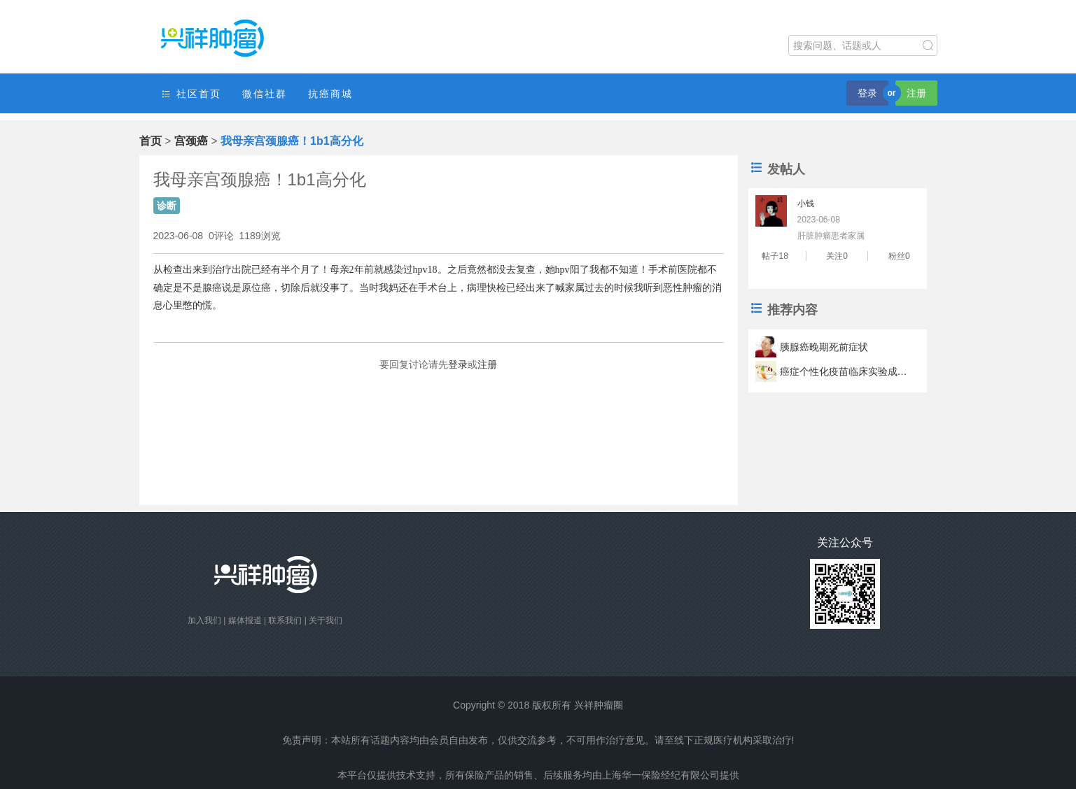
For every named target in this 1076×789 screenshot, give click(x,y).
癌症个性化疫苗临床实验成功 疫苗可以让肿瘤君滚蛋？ (845, 371)
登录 (867, 93)
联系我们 (285, 620)
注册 (916, 93)
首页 (150, 141)
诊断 (166, 205)
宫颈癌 (191, 141)
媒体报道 (245, 620)
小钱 (805, 203)
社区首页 (191, 94)
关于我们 (325, 620)
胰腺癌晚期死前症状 (824, 347)
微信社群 (264, 93)
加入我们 (204, 620)
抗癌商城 (330, 93)
